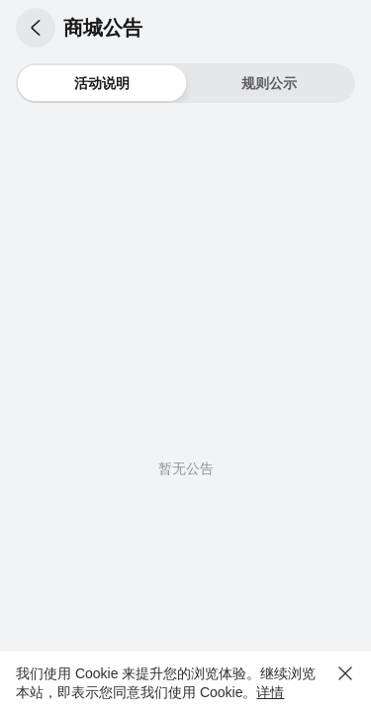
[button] (35, 28)
